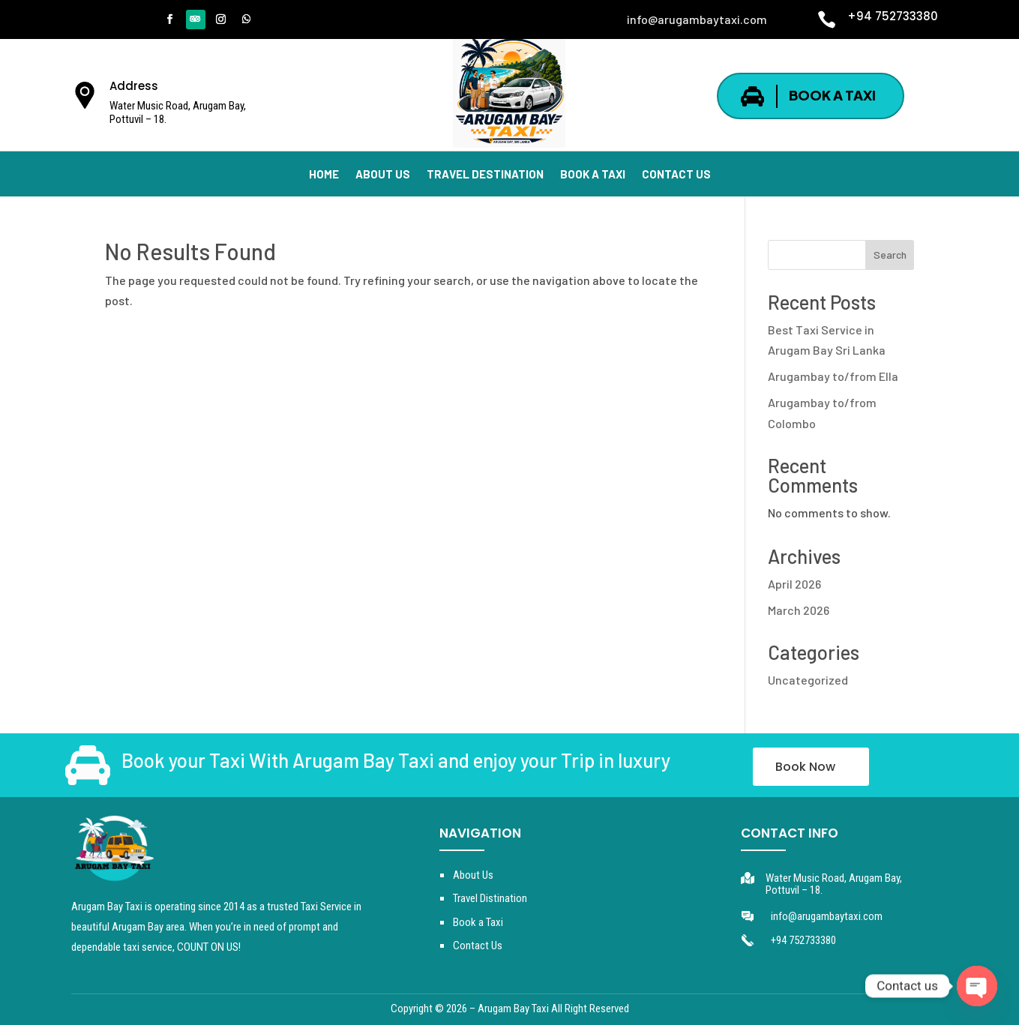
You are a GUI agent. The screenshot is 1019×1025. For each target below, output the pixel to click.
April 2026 (794, 584)
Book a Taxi (478, 922)
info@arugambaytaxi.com (827, 916)
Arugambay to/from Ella (833, 376)
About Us (473, 875)
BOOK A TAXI (832, 94)
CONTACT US (676, 175)
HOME (324, 175)
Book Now (805, 766)
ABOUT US (382, 175)
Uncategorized (808, 680)
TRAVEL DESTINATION (485, 175)
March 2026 (798, 610)
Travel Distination (490, 898)
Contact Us (477, 945)
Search (890, 254)
